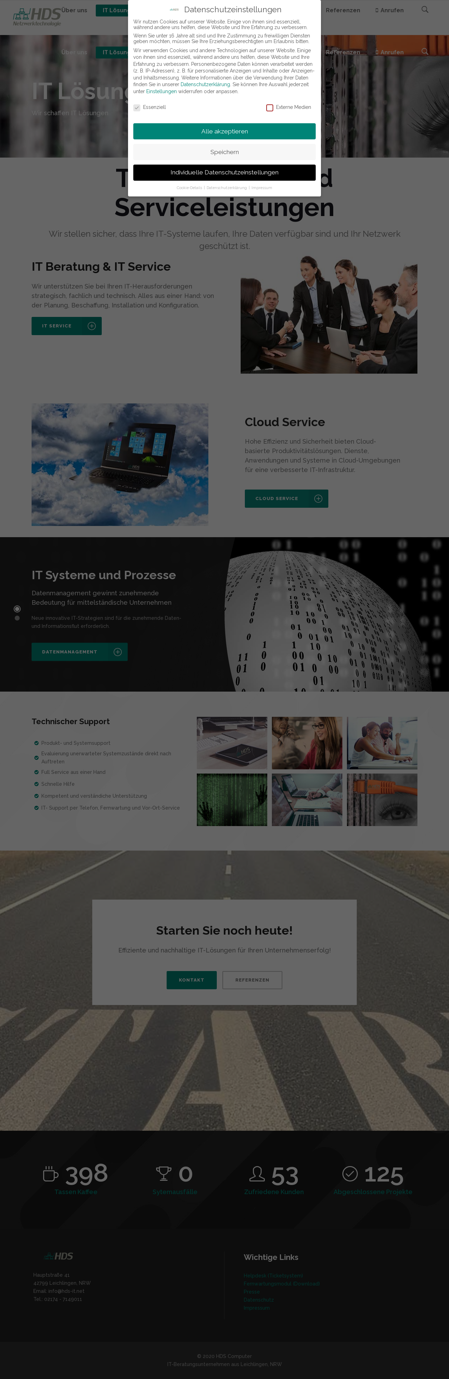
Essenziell (149, 107)
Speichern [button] (224, 151)
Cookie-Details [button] (190, 188)
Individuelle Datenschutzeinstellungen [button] (224, 172)
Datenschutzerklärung (205, 84)
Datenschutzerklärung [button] (227, 188)
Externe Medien (288, 107)
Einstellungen (161, 91)
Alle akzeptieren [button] (224, 131)
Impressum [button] (262, 188)
